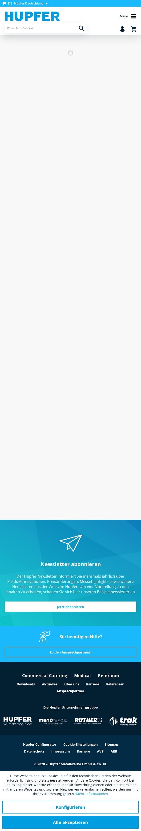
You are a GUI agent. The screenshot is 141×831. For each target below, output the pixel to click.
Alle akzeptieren (70, 822)
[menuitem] (26, 3)
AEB (114, 751)
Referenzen (115, 684)
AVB (100, 751)
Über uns (71, 684)
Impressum (60, 751)
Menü (128, 16)
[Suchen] (81, 28)
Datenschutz (34, 751)
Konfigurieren (70, 807)
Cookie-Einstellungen (80, 744)
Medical (82, 675)
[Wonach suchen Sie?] (45, 28)
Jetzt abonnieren (70, 607)
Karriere (92, 684)
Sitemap (111, 744)
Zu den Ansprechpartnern (70, 652)
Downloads (26, 684)
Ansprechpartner (70, 691)
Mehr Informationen (92, 794)
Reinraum (108, 675)
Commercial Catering (44, 675)
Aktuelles (49, 684)
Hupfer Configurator (39, 744)
